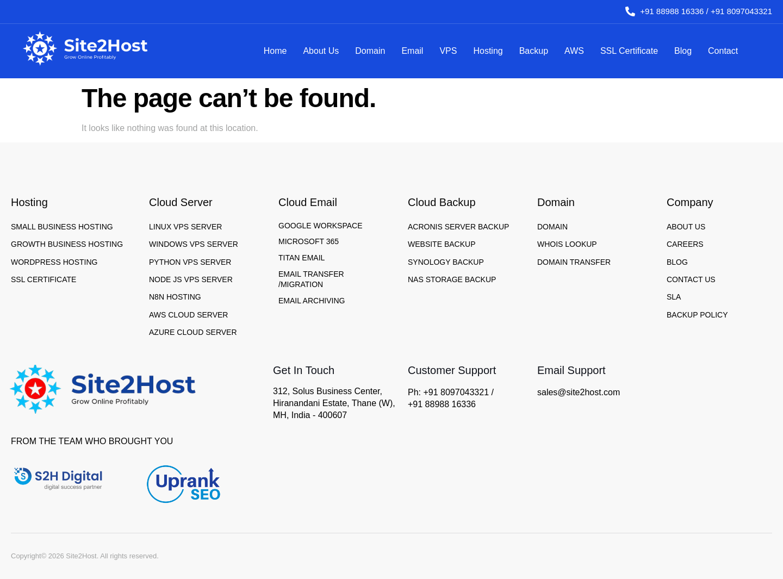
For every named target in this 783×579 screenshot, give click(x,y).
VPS (448, 50)
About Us (321, 50)
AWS (574, 50)
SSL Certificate (629, 50)
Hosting (487, 50)
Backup (533, 50)
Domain (370, 50)
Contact (723, 50)
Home (275, 50)
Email (412, 50)
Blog (683, 50)
